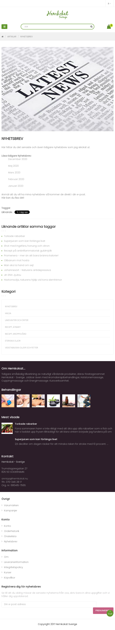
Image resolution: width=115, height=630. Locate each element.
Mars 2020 (14, 172)
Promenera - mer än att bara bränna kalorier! (31, 255)
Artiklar (11, 36)
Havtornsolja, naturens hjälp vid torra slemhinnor (33, 279)
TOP (110, 613)
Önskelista (10, 536)
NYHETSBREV (26, 36)
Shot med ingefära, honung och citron (27, 245)
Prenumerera (103, 610)
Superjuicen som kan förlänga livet (24, 241)
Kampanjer (10, 510)
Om (6, 557)
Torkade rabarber (14, 236)
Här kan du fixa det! (13, 197)
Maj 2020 (13, 165)
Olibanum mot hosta (16, 260)
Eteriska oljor (13, 340)
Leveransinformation (16, 562)
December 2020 (17, 159)
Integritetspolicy (13, 567)
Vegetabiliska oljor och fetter (21, 347)
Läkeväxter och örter (16, 320)
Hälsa (8, 313)
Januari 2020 (15, 186)
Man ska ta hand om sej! (19, 265)
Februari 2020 (16, 179)
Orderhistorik (11, 531)
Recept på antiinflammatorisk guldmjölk (28, 250)
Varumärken (11, 505)
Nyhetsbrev (10, 541)
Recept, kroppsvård (15, 333)
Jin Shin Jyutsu (12, 275)
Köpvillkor (9, 577)
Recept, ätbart (13, 327)
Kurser (7, 572)
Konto (7, 526)
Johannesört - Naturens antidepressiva (27, 270)
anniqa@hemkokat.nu (15, 478)
